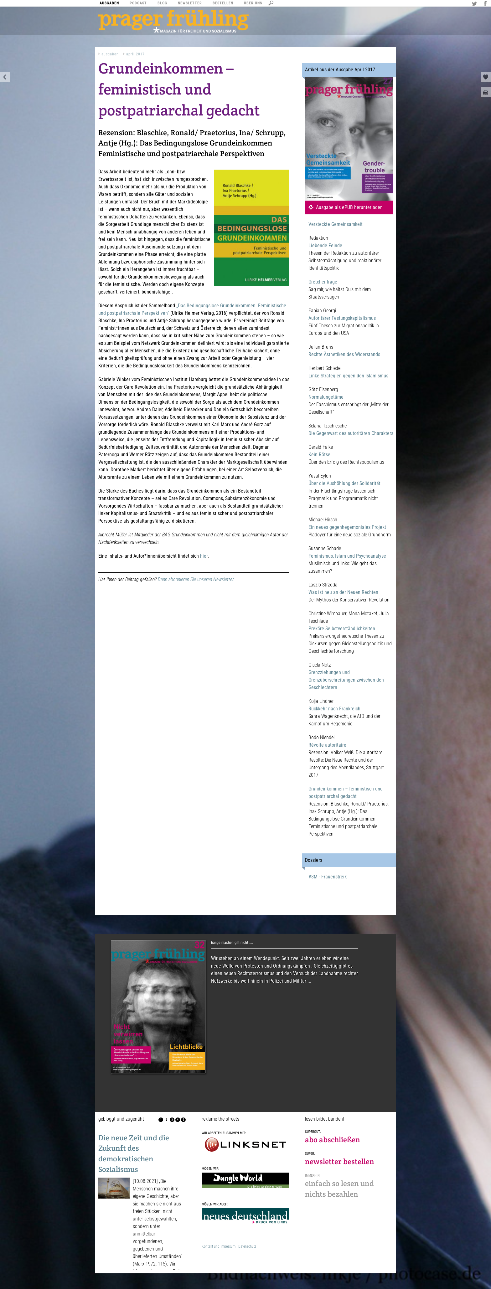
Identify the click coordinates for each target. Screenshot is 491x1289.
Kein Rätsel (320, 455)
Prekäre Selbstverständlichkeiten (341, 629)
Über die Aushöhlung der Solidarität (344, 483)
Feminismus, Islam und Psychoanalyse (347, 556)
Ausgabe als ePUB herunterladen (349, 207)
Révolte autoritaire (327, 745)
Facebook (486, 4)
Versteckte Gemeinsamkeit (335, 224)
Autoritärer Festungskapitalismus (342, 318)
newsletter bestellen (339, 1161)
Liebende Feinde (325, 245)
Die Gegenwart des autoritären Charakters (350, 433)
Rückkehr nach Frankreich (334, 709)
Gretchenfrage (322, 282)
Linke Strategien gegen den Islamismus (348, 376)
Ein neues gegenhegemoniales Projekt (347, 527)
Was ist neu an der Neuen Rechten (343, 592)
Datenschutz (247, 1246)
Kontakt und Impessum (218, 1246)
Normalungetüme (326, 397)
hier (204, 556)
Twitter (475, 4)
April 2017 (135, 54)
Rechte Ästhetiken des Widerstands (344, 354)
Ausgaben (110, 54)
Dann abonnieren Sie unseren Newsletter (196, 579)
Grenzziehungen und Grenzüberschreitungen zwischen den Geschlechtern (346, 679)
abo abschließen (332, 1139)
